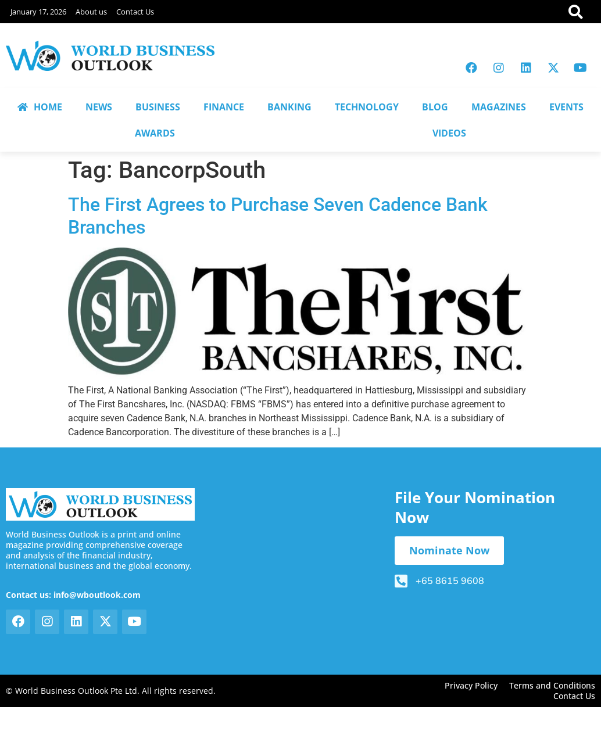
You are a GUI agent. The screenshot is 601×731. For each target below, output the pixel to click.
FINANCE (223, 107)
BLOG (435, 107)
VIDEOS (449, 133)
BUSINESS (157, 107)
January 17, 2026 (38, 11)
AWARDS (155, 133)
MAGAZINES (498, 107)
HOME (39, 107)
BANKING (289, 107)
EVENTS (566, 107)
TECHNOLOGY (367, 107)
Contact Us (135, 11)
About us (91, 11)
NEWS (98, 107)
